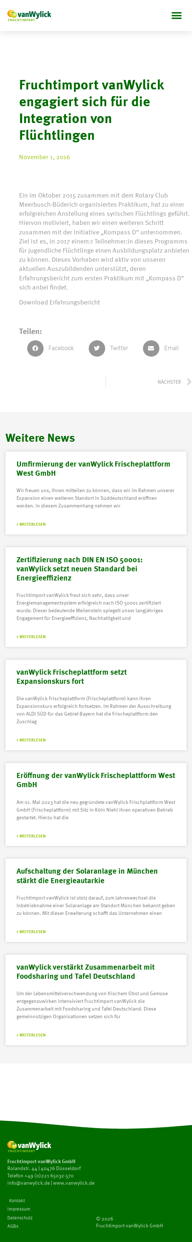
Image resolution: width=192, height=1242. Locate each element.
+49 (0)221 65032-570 (49, 1175)
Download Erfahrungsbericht (59, 302)
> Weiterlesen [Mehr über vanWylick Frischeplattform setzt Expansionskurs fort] (31, 740)
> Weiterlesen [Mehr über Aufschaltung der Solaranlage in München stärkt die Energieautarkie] (31, 931)
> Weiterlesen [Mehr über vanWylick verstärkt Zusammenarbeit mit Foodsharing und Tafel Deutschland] (31, 1035)
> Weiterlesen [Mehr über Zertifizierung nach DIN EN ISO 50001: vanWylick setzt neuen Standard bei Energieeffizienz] (31, 636)
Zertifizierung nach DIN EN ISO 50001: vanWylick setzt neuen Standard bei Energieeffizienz (79, 568)
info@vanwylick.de (28, 1183)
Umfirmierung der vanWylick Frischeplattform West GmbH (93, 468)
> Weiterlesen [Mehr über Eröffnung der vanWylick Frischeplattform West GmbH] (31, 836)
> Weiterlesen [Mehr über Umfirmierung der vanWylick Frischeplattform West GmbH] (31, 524)
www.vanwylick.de (74, 1183)
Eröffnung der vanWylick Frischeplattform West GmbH (95, 779)
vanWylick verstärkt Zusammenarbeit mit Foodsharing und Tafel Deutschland (85, 971)
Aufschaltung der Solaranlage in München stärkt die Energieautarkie (87, 875)
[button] (176, 15)
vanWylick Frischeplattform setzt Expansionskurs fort (71, 676)
